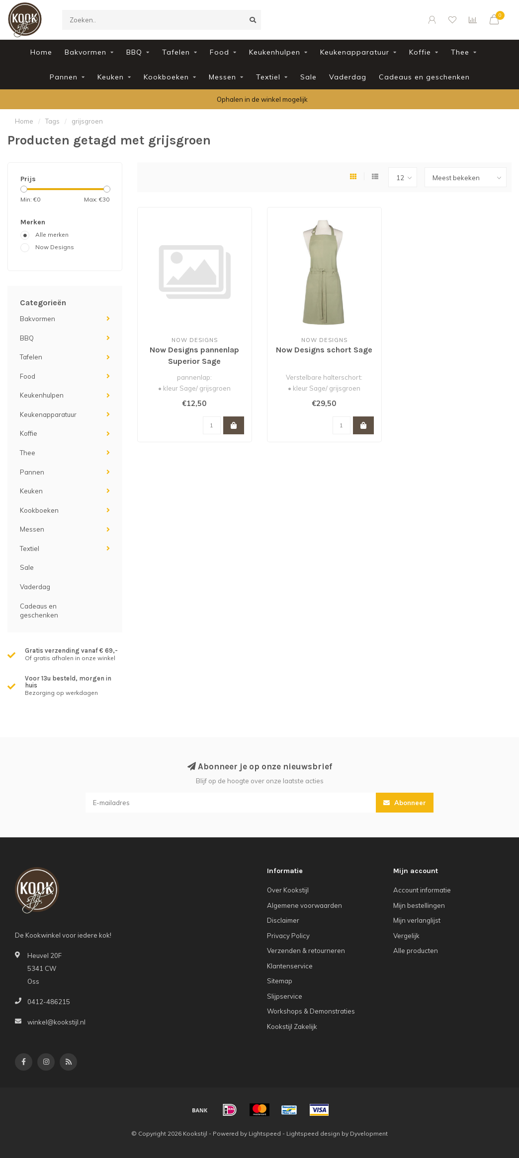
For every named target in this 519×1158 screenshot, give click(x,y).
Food (219, 52)
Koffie (420, 52)
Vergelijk (406, 936)
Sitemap (279, 981)
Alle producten (415, 950)
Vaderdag (347, 76)
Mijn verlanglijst (416, 920)
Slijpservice (284, 996)
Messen (222, 76)
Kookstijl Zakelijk (292, 1026)
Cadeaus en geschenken (424, 76)
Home (41, 52)
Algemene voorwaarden (304, 905)
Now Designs (54, 247)
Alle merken (52, 234)
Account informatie (422, 890)
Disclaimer (283, 920)
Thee (460, 52)
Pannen (64, 76)
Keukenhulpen (274, 52)
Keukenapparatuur (354, 52)
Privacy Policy (288, 936)
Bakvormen (85, 52)
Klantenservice (290, 966)
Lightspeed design (313, 1133)
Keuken (110, 76)
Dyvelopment (369, 1133)
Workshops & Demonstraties (311, 1011)
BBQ (134, 52)
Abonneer (404, 803)
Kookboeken (166, 76)
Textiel (268, 76)
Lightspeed (265, 1133)
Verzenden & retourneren (306, 950)
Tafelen (176, 52)
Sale (308, 76)
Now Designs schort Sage (324, 349)
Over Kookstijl (288, 890)
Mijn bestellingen (419, 905)
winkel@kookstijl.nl (56, 1022)
